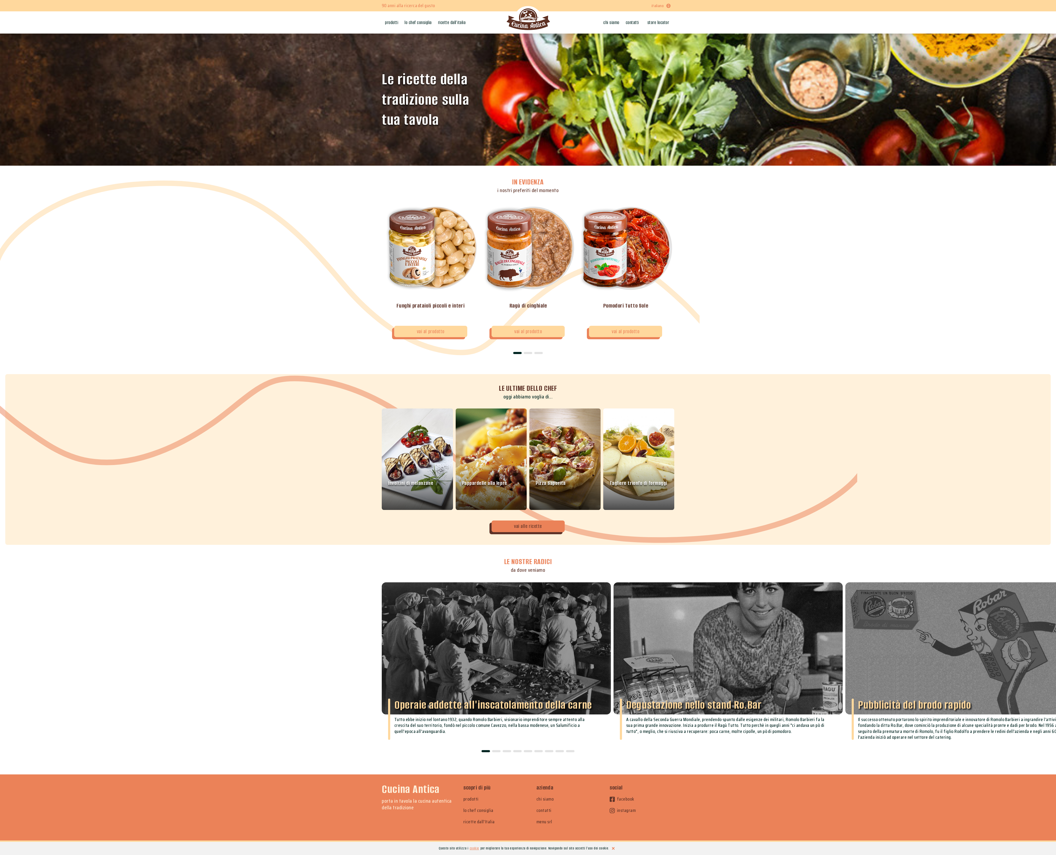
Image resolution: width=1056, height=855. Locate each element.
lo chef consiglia (478, 810)
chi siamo (545, 799)
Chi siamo (611, 22)
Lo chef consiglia (418, 22)
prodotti (471, 799)
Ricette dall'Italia (452, 22)
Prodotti (391, 22)
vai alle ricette (528, 526)
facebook (622, 799)
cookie (474, 848)
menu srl (544, 821)
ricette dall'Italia (479, 821)
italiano (661, 5)
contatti (543, 810)
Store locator (658, 22)
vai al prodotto (430, 331)
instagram (623, 810)
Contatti (632, 22)
